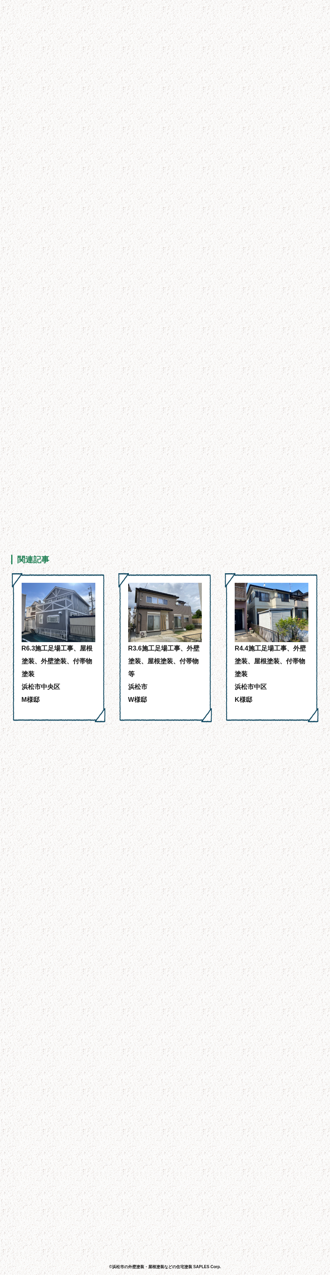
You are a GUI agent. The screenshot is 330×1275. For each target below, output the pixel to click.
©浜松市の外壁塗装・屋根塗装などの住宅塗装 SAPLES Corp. (165, 1267)
